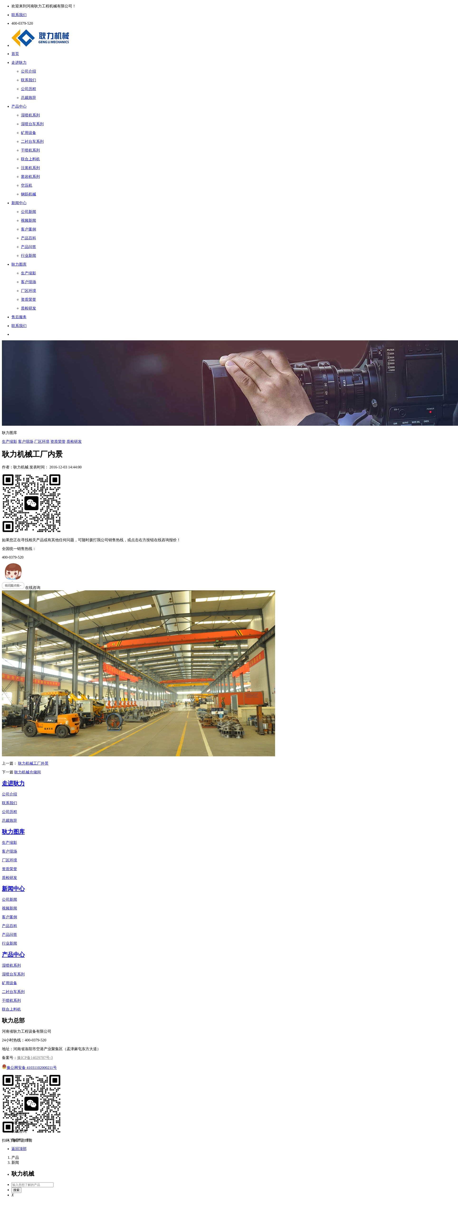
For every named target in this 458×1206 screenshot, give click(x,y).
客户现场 (25, 441)
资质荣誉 (58, 441)
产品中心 (19, 106)
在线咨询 (21, 588)
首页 (15, 54)
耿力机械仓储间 (27, 772)
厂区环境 (41, 441)
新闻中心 (19, 203)
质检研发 (74, 441)
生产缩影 (9, 441)
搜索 (16, 1190)
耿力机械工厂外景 (33, 763)
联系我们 (19, 326)
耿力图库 (19, 264)
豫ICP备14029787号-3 (35, 1058)
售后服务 (19, 317)
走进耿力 (19, 62)
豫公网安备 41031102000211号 (29, 1068)
